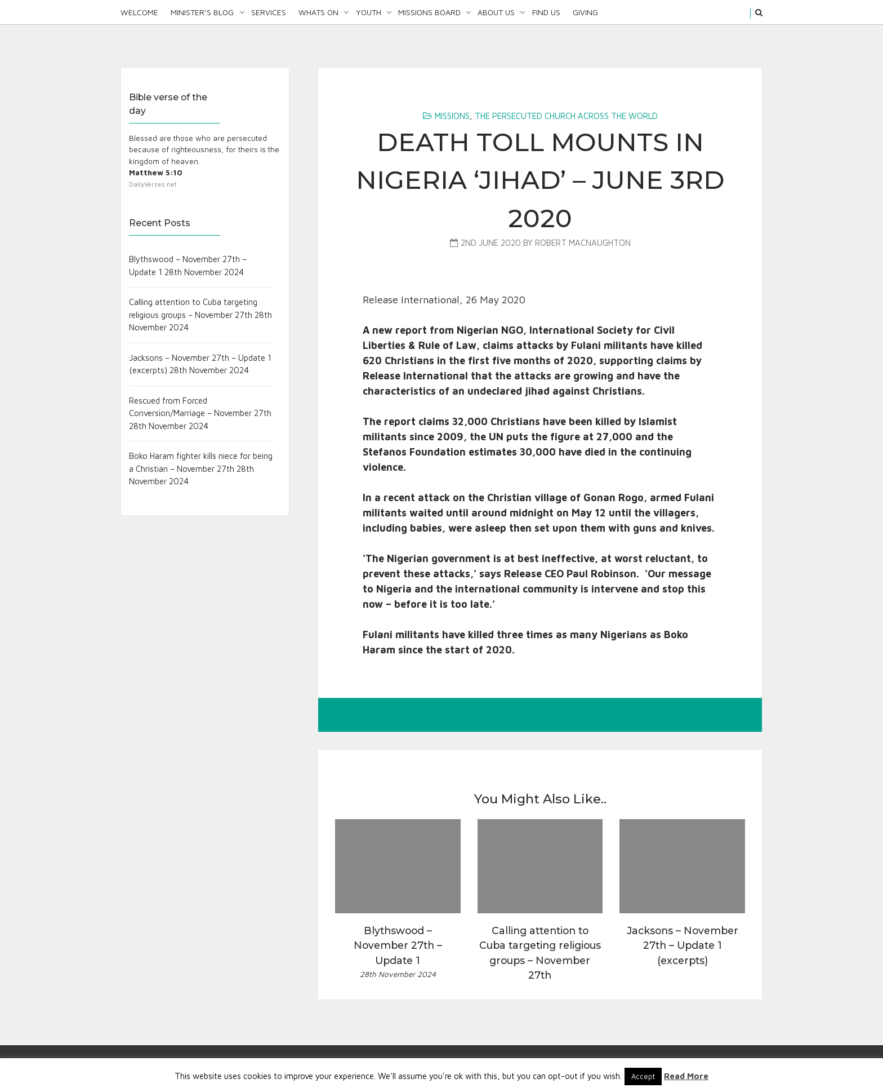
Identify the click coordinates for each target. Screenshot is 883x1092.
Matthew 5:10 (155, 172)
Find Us (546, 12)
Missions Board (429, 12)
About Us (496, 12)
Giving (585, 12)
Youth (368, 12)
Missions (452, 116)
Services (268, 12)
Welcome (139, 12)
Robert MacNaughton (583, 242)
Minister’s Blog (202, 12)
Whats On (318, 12)
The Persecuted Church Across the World (566, 116)
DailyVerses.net (153, 184)
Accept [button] (643, 1076)
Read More (686, 1076)
